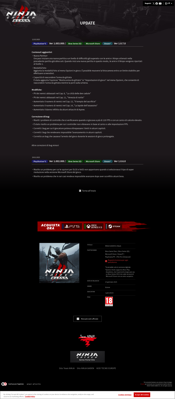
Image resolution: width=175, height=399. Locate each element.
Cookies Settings (124, 395)
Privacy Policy (37, 386)
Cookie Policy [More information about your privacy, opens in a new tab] (30, 396)
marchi (143, 386)
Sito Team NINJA (67, 370)
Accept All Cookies (142, 395)
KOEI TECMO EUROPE (106, 370)
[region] (87, 395)
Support (30, 386)
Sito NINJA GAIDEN (85, 370)
